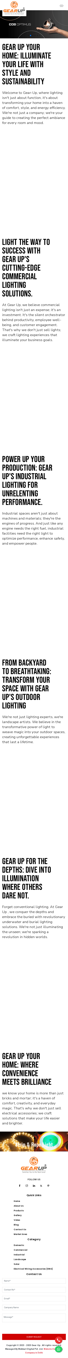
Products (19, 1210)
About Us (19, 1206)
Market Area (20, 1234)
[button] (28, 35)
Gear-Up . (37, 1345)
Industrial (19, 1254)
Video (17, 1220)
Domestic (19, 1245)
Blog (16, 1224)
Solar (17, 1264)
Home (17, 1201)
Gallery (18, 1215)
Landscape (20, 1259)
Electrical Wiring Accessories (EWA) (33, 1269)
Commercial (20, 1250)
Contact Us (20, 1229)
